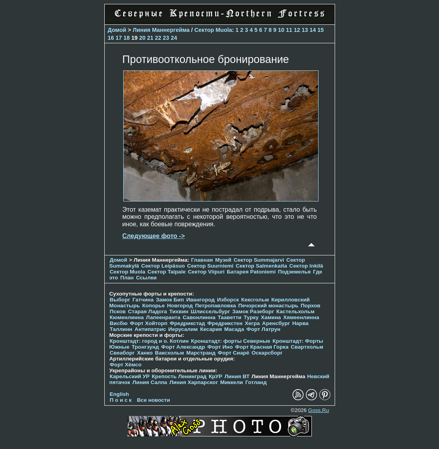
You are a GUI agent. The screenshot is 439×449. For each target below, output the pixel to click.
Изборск (228, 300)
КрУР (215, 376)
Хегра (252, 323)
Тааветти (229, 317)
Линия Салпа (149, 382)
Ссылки (146, 278)
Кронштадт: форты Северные (230, 341)
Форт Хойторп (148, 323)
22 (158, 38)
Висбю (119, 323)
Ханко (145, 353)
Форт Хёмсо (126, 365)
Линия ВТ (237, 376)
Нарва (300, 323)
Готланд (256, 382)
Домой (117, 30)
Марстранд (200, 353)
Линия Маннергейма (161, 30)
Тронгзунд (145, 347)
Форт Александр (183, 347)
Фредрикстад (187, 323)
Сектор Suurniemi (210, 266)
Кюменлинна (127, 317)
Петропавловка (215, 306)
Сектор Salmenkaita (261, 266)
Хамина (271, 317)
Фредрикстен (225, 323)
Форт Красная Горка (262, 347)
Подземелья (294, 272)
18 (127, 38)
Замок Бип (170, 300)
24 (174, 38)
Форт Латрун (263, 329)
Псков (118, 311)
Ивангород (200, 300)
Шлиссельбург (210, 311)
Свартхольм (307, 347)
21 (150, 38)
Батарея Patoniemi (251, 272)
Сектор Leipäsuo (163, 266)
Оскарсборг (267, 353)
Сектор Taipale (167, 272)
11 (289, 30)
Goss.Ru (318, 410)
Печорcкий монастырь (268, 306)
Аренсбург (276, 323)
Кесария (211, 329)
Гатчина (143, 300)
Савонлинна (199, 317)
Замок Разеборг (253, 311)
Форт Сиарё (233, 353)
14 (312, 30)
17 (119, 38)
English (119, 394)
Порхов (310, 306)
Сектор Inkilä (306, 266)
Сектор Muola (213, 30)
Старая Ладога (147, 311)
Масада (234, 329)
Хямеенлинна (301, 317)
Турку (251, 317)
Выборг (120, 300)
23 (166, 38)
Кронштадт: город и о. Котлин (149, 341)
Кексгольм (255, 300)
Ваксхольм (169, 353)
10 (281, 30)
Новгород (180, 306)
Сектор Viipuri (206, 272)
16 (111, 38)
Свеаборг (122, 353)
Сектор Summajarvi (258, 260)
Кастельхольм (295, 311)
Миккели (231, 382)
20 (142, 38)
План (126, 278)
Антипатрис (150, 329)
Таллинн (121, 329)
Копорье (153, 306)
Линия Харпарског (193, 382)
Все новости (153, 400)
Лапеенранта (163, 317)
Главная (202, 260)
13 (305, 30)
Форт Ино (220, 347)
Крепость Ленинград (179, 376)
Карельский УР (130, 376)
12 (297, 30)
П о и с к (121, 400)
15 (320, 30)
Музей (223, 260)
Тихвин (179, 311)
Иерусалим (183, 329)
